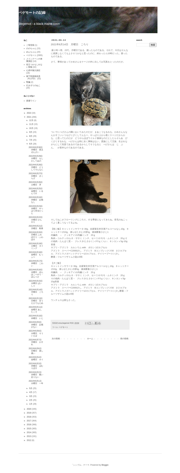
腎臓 (28, 82)
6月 (31, 144)
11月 (31, 124)
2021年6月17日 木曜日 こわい (37, 263)
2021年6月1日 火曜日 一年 (36, 382)
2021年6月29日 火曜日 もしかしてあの (37, 158)
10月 (31, 128)
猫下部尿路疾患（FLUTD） (33, 77)
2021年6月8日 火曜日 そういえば (36, 333)
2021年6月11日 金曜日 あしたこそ (37, 309)
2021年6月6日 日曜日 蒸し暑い (36, 350)
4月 (31, 392)
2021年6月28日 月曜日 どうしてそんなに (37, 167)
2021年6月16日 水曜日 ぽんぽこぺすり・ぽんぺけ (37, 273)
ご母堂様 (30, 45)
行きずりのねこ (33, 85)
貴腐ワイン (31, 101)
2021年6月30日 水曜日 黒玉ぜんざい (37, 149)
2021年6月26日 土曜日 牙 (37, 183)
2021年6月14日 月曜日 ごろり (37, 292)
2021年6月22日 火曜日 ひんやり (37, 219)
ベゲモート (63, 327)
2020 (29, 409)
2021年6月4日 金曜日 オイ (36, 358)
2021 (29, 117)
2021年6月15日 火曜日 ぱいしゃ (37, 283)
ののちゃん (31, 48)
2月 (31, 400)
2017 (29, 421)
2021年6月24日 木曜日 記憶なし (37, 199)
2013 (29, 436)
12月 (31, 120)
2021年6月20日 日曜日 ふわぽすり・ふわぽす (37, 236)
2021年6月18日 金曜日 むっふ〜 (37, 254)
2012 (29, 440)
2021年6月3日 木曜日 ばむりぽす (36, 366)
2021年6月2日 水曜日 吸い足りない (36, 374)
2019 (29, 413)
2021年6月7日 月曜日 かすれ (36, 342)
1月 (31, 404)
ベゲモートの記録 (32, 12)
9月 (31, 132)
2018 (29, 417)
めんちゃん (31, 52)
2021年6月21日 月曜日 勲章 (37, 227)
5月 (31, 388)
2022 (29, 113)
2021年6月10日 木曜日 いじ (37, 317)
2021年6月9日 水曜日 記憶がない (36, 324)
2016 (29, 424)
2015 (29, 428)
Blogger (105, 465)
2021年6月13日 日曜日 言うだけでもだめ (37, 300)
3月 (31, 396)
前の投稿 (124, 338)
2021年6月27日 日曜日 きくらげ (37, 176)
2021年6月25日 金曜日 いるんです (37, 191)
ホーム (90, 338)
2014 (29, 432)
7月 (31, 140)
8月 (31, 136)
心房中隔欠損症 (33, 70)
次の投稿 (56, 338)
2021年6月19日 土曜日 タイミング (36, 246)
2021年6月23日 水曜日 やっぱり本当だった (37, 210)
